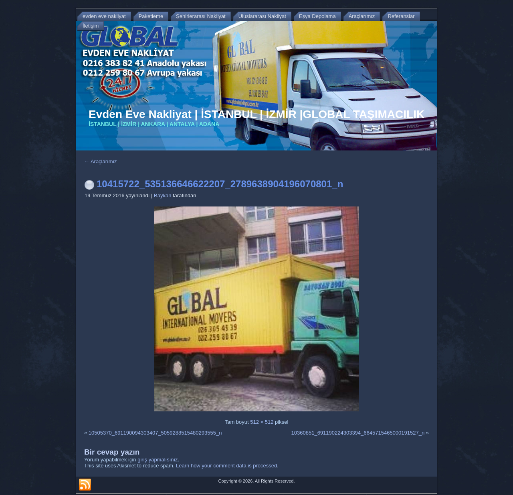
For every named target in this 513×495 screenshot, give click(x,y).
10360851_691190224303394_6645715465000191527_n (358, 433)
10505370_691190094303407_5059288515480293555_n (155, 433)
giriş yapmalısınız (157, 460)
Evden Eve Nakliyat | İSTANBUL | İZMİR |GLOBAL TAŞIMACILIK (256, 114)
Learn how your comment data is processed (226, 466)
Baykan (162, 195)
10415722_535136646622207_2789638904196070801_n (220, 183)
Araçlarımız (100, 161)
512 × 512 (261, 422)
